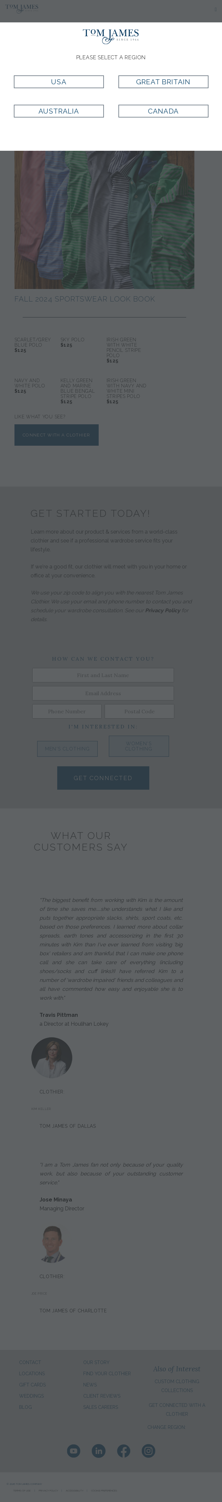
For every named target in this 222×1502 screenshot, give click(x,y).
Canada (163, 111)
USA (58, 82)
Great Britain (163, 82)
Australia (58, 111)
